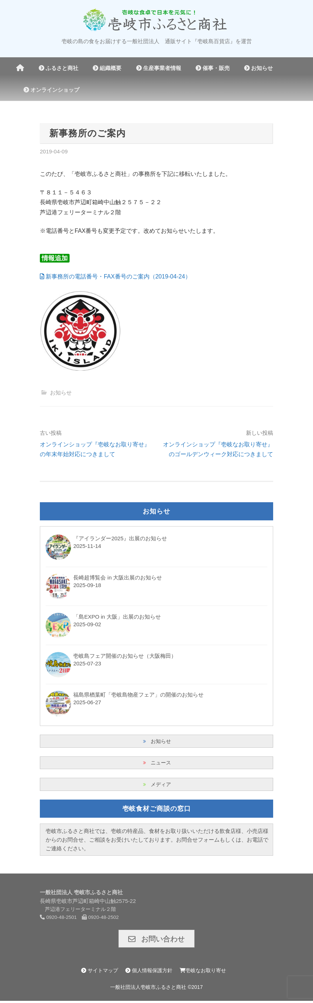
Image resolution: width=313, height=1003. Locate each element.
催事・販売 (213, 68)
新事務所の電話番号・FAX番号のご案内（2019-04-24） (115, 276)
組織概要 (107, 68)
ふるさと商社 (58, 68)
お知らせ (258, 68)
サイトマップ (99, 972)
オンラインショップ (51, 90)
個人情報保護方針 (148, 972)
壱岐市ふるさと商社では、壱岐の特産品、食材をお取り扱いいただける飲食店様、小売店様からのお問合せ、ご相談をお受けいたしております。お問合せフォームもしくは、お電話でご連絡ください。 (157, 841)
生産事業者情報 (158, 68)
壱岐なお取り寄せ (203, 972)
